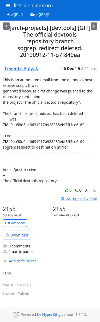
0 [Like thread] (68, 190)
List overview (15, 223)
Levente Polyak (21, 68)
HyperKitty (51, 314)
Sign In (15, 14)
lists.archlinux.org (33, 5)
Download (17, 235)
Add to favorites (20, 260)
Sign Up (39, 14)
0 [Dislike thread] (78, 190)
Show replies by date (79, 198)
